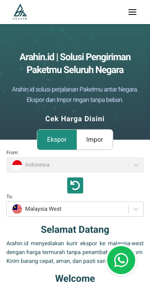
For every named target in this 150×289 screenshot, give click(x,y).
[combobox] (11, 209)
